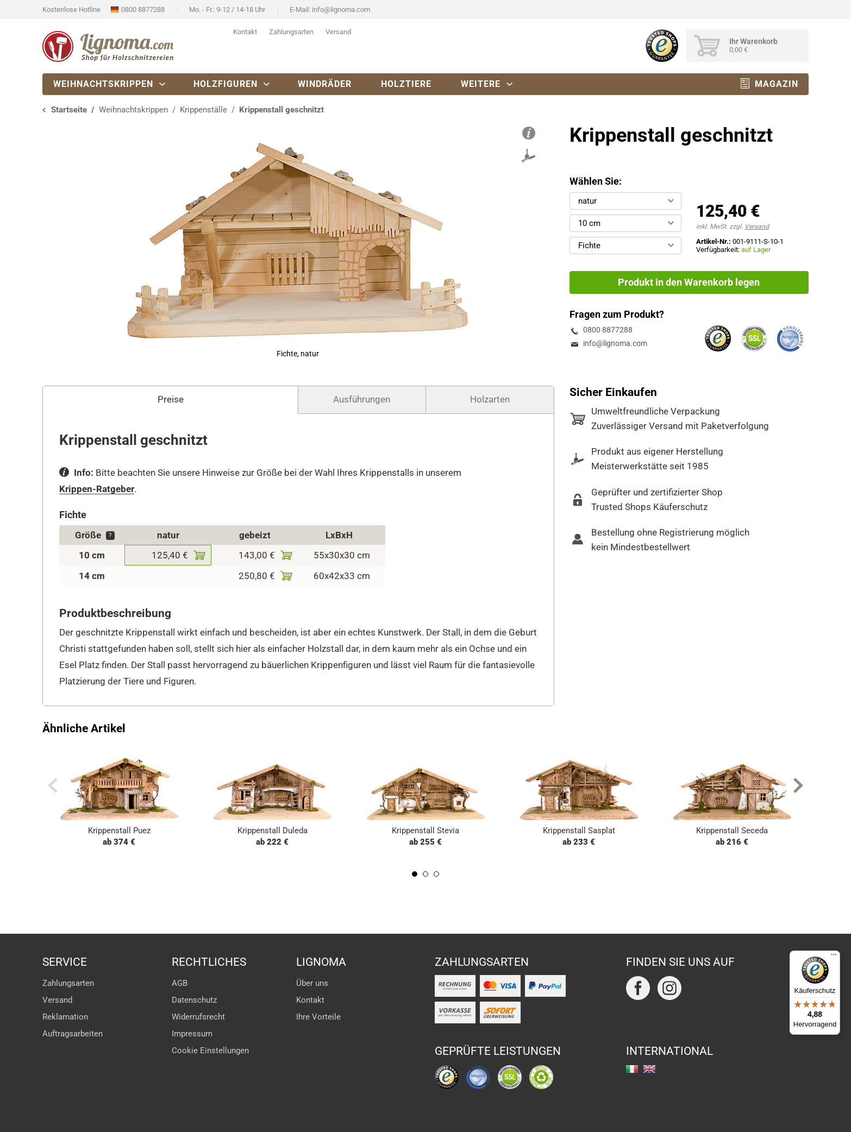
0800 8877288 (143, 9)
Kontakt (245, 32)
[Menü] (833, 957)
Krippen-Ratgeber (96, 488)
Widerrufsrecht (198, 1017)
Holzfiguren (225, 84)
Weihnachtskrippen (103, 84)
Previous (52, 785)
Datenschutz (194, 1000)
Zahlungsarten (291, 32)
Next (798, 785)
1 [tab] (414, 874)
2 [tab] (425, 874)
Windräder (325, 84)
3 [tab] (436, 874)
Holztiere (406, 84)
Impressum (192, 1034)
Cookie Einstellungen (210, 1050)
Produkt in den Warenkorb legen (689, 282)
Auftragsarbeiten (72, 1034)
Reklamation (65, 1017)
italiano (632, 1069)
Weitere (480, 84)
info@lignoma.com (341, 9)
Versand (338, 32)
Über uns (312, 983)
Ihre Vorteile (318, 1017)
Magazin (776, 84)
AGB (179, 983)
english (649, 1069)
